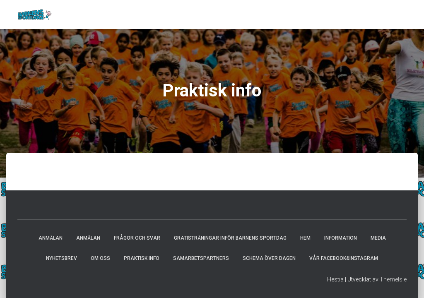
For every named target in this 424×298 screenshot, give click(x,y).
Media (378, 238)
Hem (305, 238)
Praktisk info (141, 258)
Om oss (100, 258)
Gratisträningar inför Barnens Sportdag (230, 238)
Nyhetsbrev (61, 258)
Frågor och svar (137, 238)
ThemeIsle (393, 279)
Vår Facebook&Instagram (343, 258)
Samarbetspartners (201, 258)
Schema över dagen (269, 258)
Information (340, 238)
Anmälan (51, 238)
